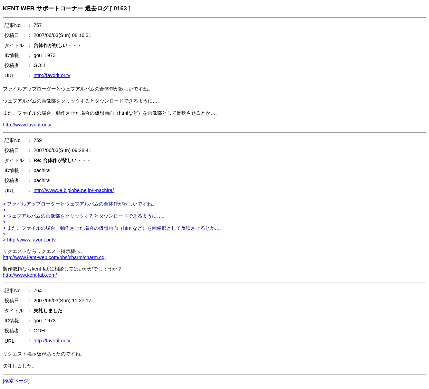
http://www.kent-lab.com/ (30, 275)
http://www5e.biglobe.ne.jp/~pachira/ (74, 190)
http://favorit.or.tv (52, 75)
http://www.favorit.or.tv (27, 124)
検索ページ (16, 380)
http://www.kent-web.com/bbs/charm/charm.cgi (54, 257)
